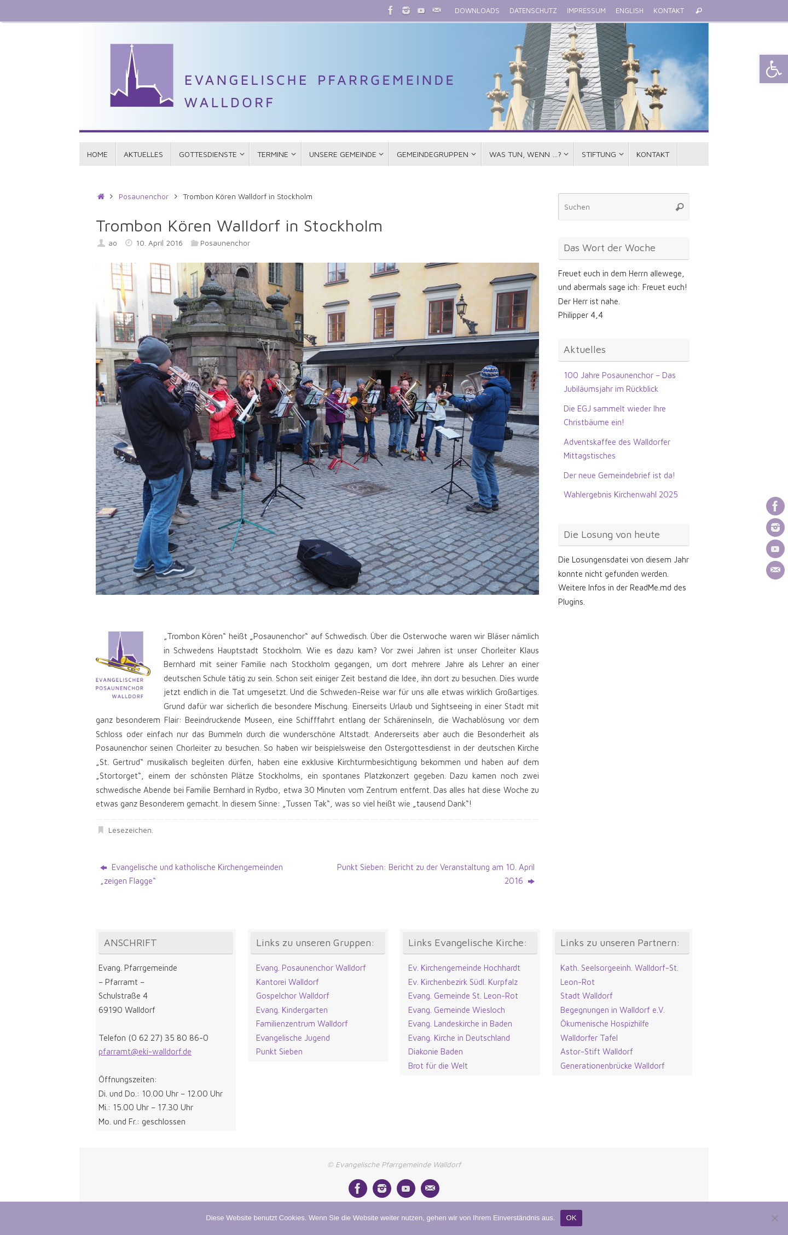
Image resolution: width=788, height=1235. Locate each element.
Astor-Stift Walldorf (596, 1051)
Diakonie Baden (435, 1051)
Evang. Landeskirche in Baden (460, 1023)
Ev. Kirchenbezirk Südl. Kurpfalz (463, 982)
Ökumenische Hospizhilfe (604, 1023)
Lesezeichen (130, 830)
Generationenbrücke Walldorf (612, 1065)
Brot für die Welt (438, 1065)
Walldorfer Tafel (589, 1037)
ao (112, 243)
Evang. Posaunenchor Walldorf (311, 967)
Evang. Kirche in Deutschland (459, 1037)
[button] (774, 69)
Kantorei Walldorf (287, 982)
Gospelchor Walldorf (292, 995)
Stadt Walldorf (586, 995)
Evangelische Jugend (293, 1037)
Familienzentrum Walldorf (302, 1023)
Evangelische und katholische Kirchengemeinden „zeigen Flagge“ (191, 874)
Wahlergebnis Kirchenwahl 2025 (621, 494)
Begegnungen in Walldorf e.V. (612, 1009)
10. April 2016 (159, 243)
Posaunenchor (144, 196)
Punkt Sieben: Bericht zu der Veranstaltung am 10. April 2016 (436, 874)
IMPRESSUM (586, 11)
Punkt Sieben (279, 1051)
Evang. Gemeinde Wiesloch (456, 1009)
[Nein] (774, 1218)
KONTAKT (668, 11)
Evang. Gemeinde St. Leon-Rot (463, 995)
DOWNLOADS (477, 11)
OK (571, 1218)
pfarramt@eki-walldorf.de (145, 1051)
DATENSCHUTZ (533, 11)
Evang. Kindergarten (292, 1009)
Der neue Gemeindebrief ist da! (619, 475)
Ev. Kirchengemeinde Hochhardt (464, 967)
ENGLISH (630, 11)
